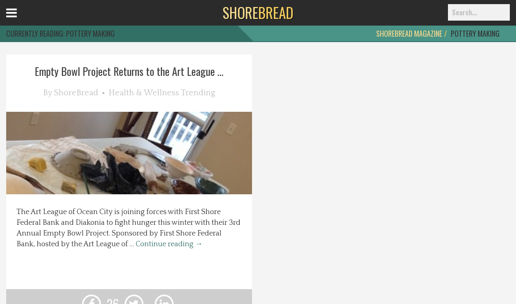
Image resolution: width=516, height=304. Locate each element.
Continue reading (169, 244)
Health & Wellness (143, 92)
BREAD (258, 12)
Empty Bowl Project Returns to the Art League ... (129, 71)
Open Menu (21, 20)
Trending (198, 92)
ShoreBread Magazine (409, 33)
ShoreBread (76, 92)
